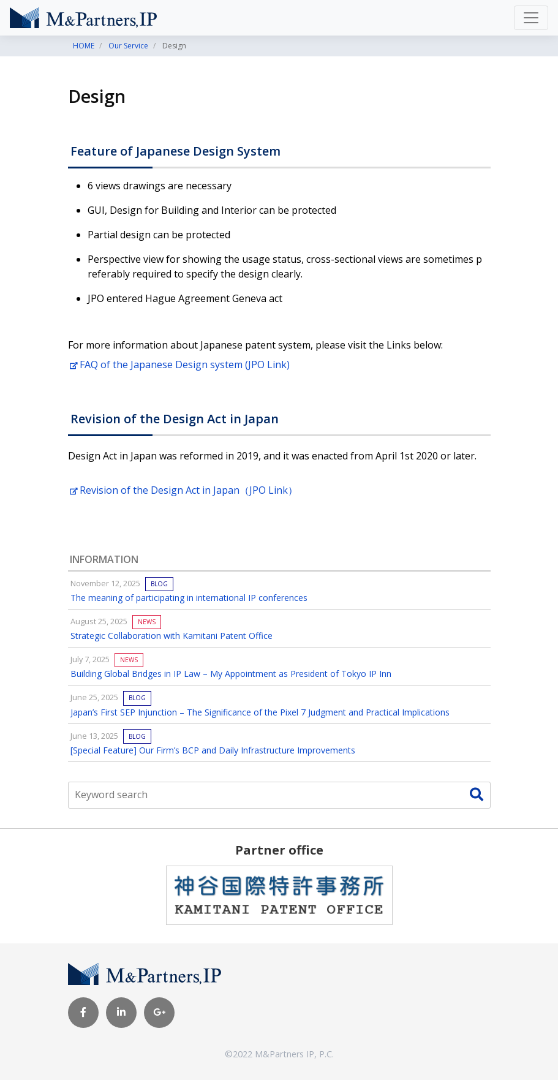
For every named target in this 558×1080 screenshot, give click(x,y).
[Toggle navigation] (531, 18)
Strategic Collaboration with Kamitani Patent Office (171, 635)
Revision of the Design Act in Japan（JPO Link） (184, 490)
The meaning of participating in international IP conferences (188, 597)
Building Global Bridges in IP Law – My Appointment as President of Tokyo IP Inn (230, 673)
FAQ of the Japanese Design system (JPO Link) (180, 364)
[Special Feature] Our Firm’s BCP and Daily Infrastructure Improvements (212, 750)
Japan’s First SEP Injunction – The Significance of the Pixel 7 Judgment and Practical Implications (260, 712)
